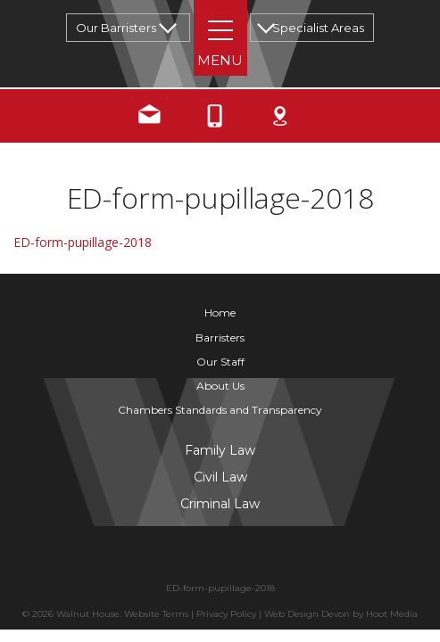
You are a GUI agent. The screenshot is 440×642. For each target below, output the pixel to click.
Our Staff (220, 361)
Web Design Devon (307, 614)
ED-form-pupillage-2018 (82, 242)
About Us (220, 385)
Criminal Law (220, 504)
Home (220, 312)
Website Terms (156, 614)
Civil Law (220, 477)
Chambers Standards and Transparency (220, 409)
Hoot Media (392, 614)
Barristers (220, 337)
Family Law (220, 450)
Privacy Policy (226, 614)
